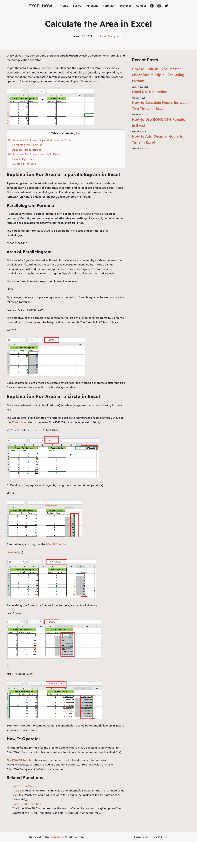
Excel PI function (23, 786)
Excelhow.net (57, 837)
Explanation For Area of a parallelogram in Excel (39, 140)
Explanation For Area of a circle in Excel (34, 154)
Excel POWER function (26, 804)
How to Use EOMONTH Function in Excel (160, 122)
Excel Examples (110, 36)
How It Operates (23, 159)
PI (9, 430)
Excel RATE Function (149, 92)
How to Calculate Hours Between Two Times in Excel (160, 105)
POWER (11, 552)
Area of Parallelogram (26, 149)
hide (77, 133)
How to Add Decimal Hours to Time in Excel (157, 139)
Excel (21, 790)
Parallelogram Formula (27, 145)
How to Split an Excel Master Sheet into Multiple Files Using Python (158, 75)
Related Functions (24, 164)
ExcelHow (40, 5)
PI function (19, 422)
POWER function (56, 544)
